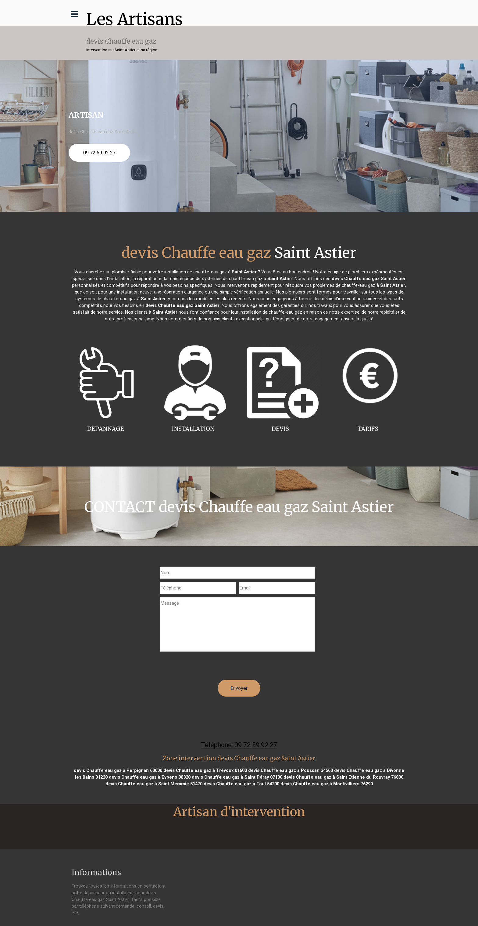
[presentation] (206, 668)
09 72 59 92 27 (99, 153)
